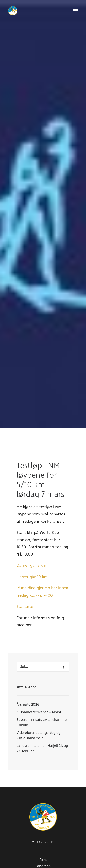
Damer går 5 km (31, 497)
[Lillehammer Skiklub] (12, 10)
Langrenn (43, 797)
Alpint (43, 803)
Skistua (43, 816)
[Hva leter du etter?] (43, 598)
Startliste (25, 538)
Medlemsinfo (43, 855)
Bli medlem (43, 861)
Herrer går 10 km (32, 508)
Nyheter (43, 849)
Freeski (43, 810)
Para (43, 791)
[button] (75, 10)
